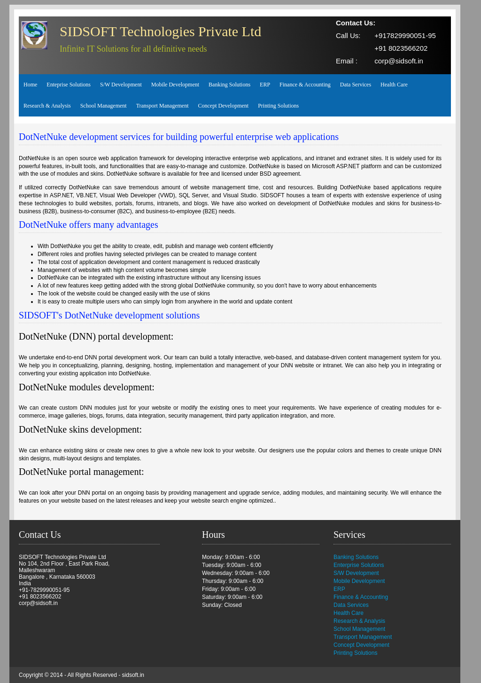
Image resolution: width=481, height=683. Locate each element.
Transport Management (162, 105)
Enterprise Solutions (359, 565)
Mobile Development (175, 84)
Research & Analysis (47, 105)
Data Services (355, 84)
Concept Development (223, 105)
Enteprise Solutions (69, 84)
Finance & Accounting (305, 84)
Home (30, 84)
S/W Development (121, 84)
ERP (265, 84)
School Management (103, 105)
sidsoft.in (133, 675)
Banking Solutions (229, 84)
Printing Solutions (278, 105)
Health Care (394, 84)
